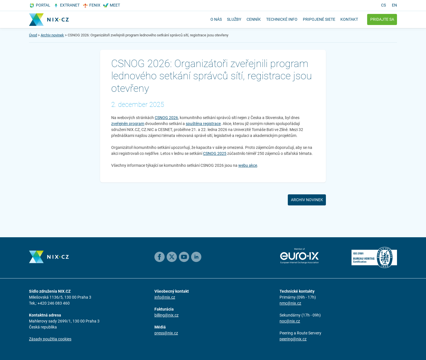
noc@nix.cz (290, 321)
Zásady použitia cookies (50, 339)
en (394, 5)
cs (383, 5)
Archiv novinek (52, 35)
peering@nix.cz (293, 339)
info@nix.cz (164, 297)
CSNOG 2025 (214, 153)
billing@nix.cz (166, 315)
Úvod (33, 35)
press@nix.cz (166, 333)
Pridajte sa (382, 19)
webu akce (247, 165)
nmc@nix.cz (290, 303)
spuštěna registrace (203, 123)
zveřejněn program (127, 123)
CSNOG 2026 (166, 117)
